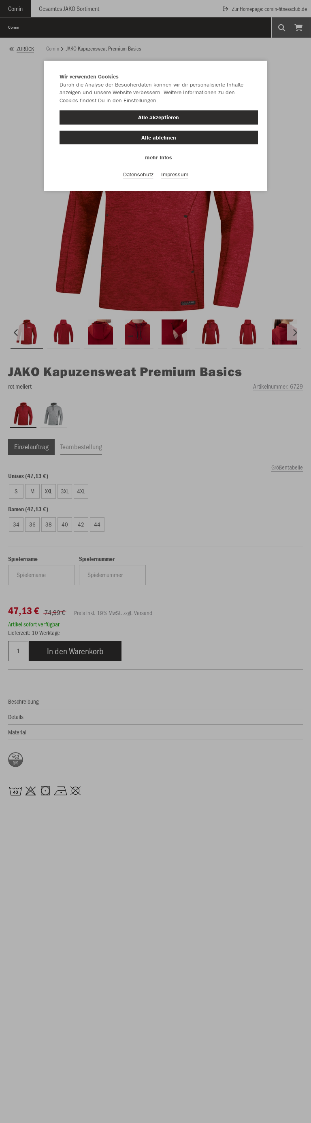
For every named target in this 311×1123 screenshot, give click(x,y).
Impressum (174, 174)
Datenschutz (138, 174)
